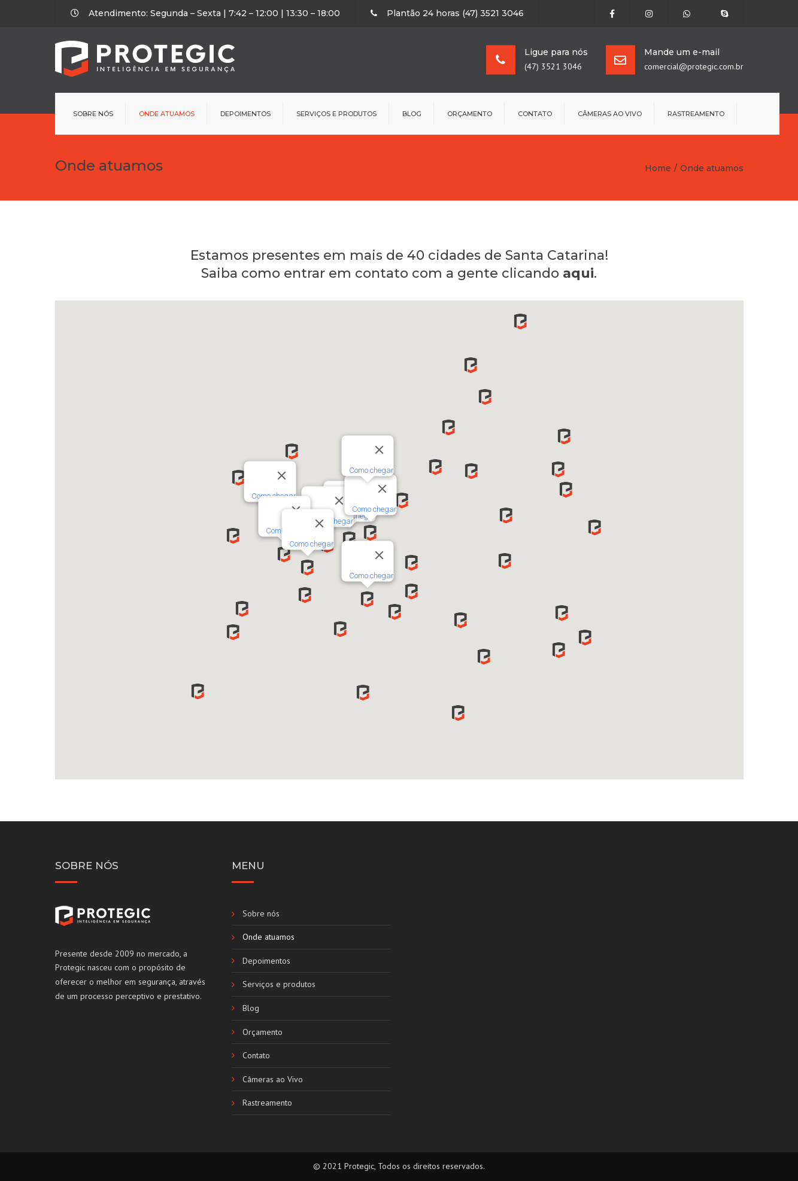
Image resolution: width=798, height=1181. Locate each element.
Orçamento (469, 114)
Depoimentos (245, 114)
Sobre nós (93, 114)
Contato (535, 114)
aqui (578, 273)
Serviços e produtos (336, 114)
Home (658, 168)
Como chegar (370, 574)
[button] (367, 601)
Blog (411, 114)
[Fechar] (281, 475)
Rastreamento (695, 114)
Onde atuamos (167, 114)
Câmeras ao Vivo (610, 114)
